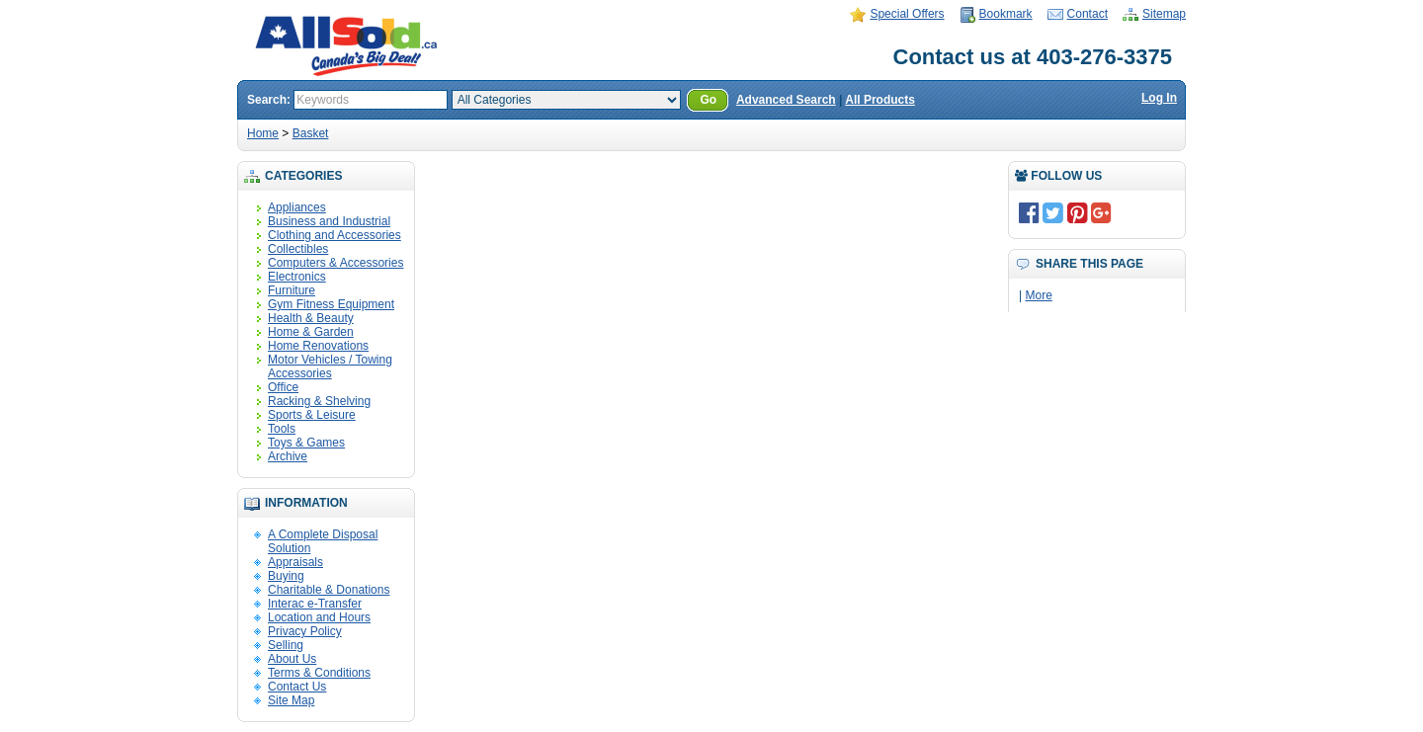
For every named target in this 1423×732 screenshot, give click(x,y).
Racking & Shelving (319, 401)
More (1038, 295)
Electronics (297, 277)
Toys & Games (306, 442)
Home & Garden (311, 332)
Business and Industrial (329, 221)
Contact (1087, 14)
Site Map (291, 700)
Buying (286, 576)
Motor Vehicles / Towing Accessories (330, 366)
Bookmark (1006, 14)
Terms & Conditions (319, 673)
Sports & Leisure (312, 415)
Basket (311, 133)
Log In (1159, 98)
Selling (285, 645)
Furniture (291, 290)
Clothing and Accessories (334, 235)
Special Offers (907, 14)
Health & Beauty (311, 318)
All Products (880, 100)
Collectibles (298, 249)
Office (283, 387)
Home (263, 133)
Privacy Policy (305, 631)
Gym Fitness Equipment (331, 304)
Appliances (297, 207)
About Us (292, 659)
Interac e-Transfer (315, 603)
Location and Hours (319, 617)
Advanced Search (786, 100)
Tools (281, 429)
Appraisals (295, 562)
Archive (287, 456)
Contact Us (297, 686)
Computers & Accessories (335, 263)
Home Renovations (318, 346)
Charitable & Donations (328, 590)
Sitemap (1164, 14)
